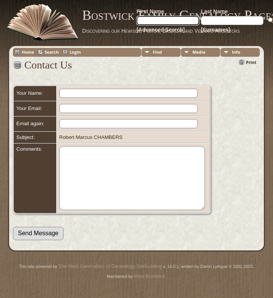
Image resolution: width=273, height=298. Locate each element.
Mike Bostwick (149, 287)
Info (236, 52)
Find (157, 52)
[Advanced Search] (160, 30)
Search (52, 52)
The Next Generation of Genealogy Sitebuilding (110, 277)
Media (198, 52)
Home (28, 52)
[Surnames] (215, 30)
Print (251, 62)
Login (75, 52)
